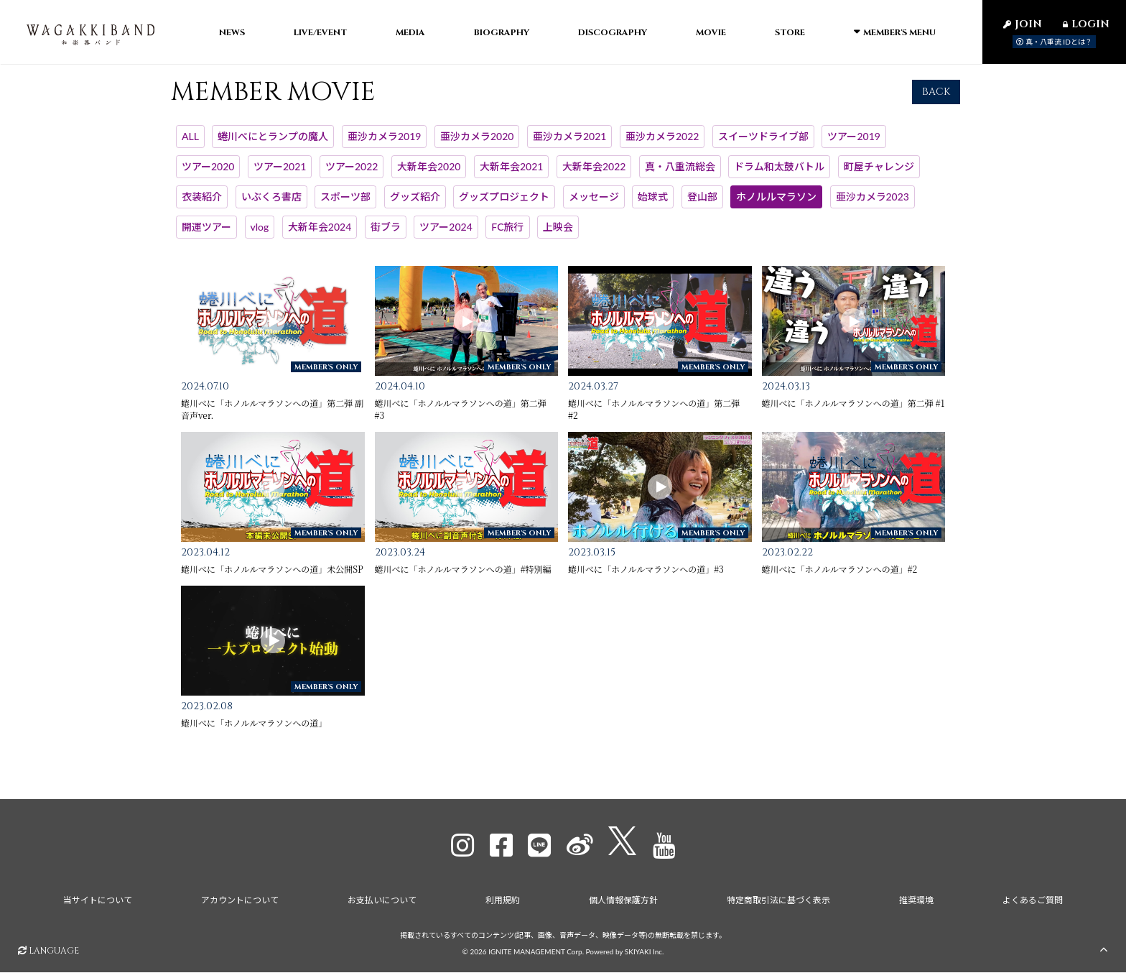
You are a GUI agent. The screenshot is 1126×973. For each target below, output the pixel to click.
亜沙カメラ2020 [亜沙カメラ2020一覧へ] (476, 146)
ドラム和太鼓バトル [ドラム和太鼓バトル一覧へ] (779, 176)
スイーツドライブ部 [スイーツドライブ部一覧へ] (763, 146)
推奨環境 (918, 903)
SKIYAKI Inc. (644, 953)
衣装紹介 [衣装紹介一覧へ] (202, 206)
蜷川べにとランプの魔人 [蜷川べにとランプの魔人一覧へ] (273, 146)
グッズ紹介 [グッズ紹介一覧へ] (415, 206)
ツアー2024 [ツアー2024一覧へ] (445, 236)
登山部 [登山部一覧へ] (702, 206)
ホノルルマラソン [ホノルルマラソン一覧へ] (776, 206)
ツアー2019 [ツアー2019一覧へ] (853, 146)
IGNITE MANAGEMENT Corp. (536, 953)
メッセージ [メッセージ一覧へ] (594, 206)
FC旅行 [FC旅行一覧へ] (507, 236)
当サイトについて (94, 903)
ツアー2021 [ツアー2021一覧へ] (279, 176)
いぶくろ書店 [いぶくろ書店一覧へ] (271, 206)
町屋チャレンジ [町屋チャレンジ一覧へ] (879, 176)
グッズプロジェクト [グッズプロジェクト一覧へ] (504, 206)
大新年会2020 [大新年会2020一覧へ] (428, 176)
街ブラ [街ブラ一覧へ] (386, 236)
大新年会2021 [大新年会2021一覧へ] (511, 176)
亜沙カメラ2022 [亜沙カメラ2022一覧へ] (662, 146)
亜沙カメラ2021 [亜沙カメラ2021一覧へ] (569, 146)
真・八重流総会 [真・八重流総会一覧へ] (680, 176)
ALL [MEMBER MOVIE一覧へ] (190, 146)
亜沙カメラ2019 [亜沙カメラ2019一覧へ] (384, 146)
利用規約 (502, 903)
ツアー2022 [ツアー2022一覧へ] (351, 176)
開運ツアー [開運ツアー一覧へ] (206, 236)
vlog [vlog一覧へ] (260, 236)
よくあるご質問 (1036, 903)
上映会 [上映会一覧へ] (558, 236)
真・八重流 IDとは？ (1054, 41)
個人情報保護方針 (624, 903)
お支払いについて (380, 903)
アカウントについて (237, 903)
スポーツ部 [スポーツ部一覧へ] (345, 206)
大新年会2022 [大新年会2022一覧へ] (593, 176)
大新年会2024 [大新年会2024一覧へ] (319, 236)
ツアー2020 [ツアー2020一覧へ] (208, 176)
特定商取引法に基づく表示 (780, 903)
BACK (936, 102)
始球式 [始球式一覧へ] (653, 206)
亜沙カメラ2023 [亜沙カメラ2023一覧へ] (872, 206)
